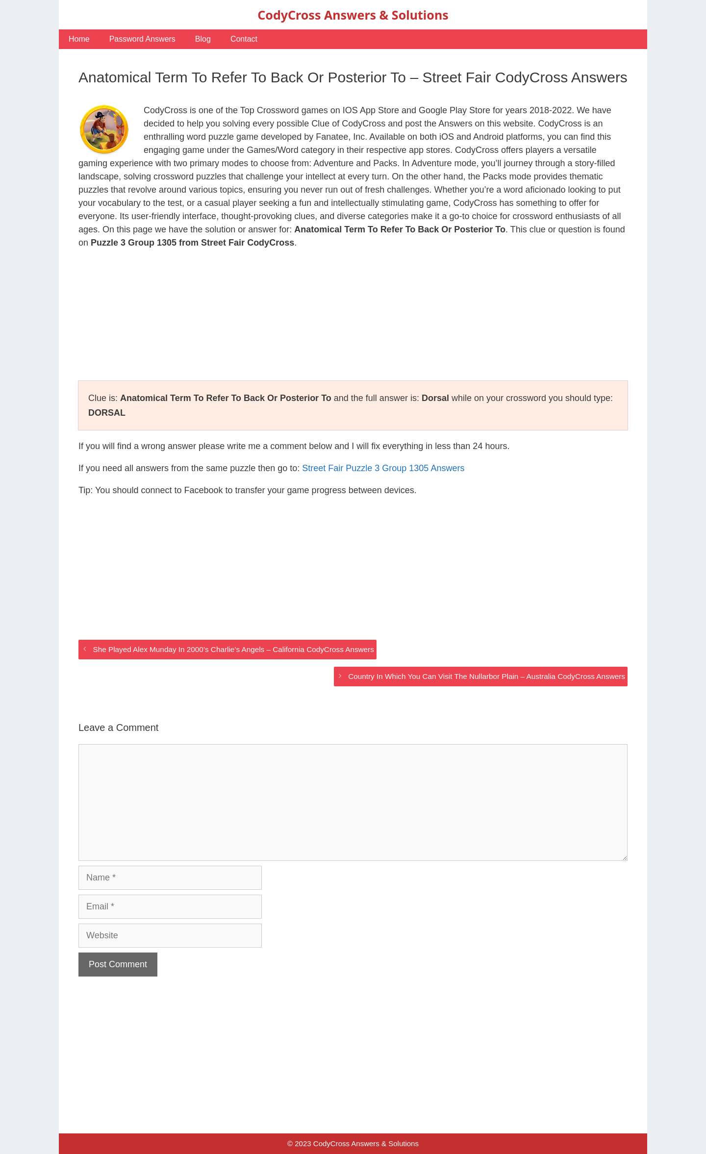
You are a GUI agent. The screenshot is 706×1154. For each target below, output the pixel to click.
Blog (203, 39)
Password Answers (142, 39)
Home (79, 39)
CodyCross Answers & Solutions (352, 14)
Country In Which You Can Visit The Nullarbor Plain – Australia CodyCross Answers (486, 676)
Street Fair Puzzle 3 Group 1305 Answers (383, 468)
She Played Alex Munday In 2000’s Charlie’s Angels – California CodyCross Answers (233, 649)
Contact (243, 39)
